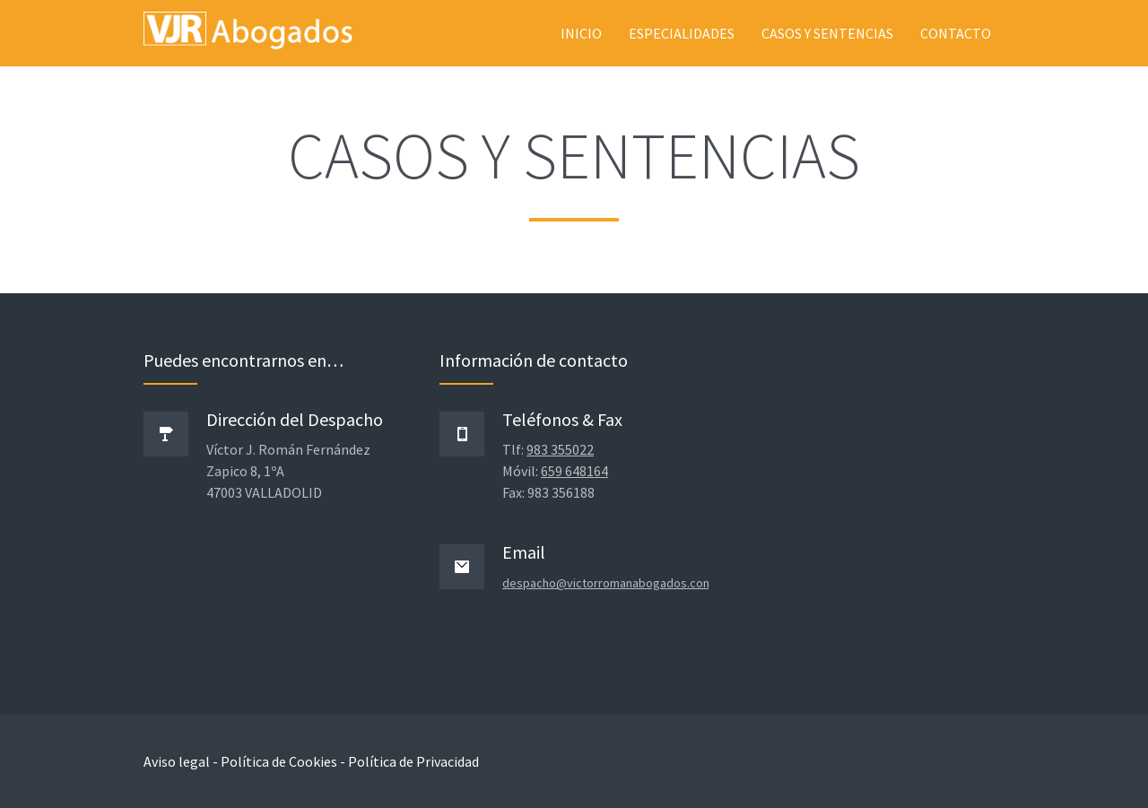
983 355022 (560, 449)
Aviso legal (177, 761)
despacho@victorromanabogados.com (607, 583)
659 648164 (574, 471)
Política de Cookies (279, 761)
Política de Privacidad (413, 761)
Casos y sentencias (827, 33)
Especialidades (682, 33)
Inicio (581, 33)
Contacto (955, 33)
